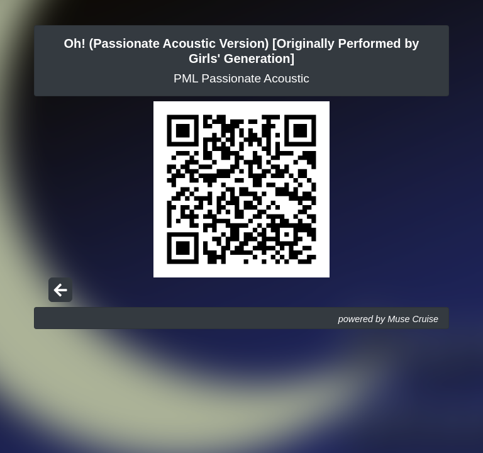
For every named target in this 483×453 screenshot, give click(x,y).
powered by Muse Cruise (388, 319)
